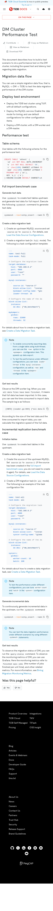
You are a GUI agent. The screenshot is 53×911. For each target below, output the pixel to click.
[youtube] (26, 875)
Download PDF (14, 51)
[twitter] (18, 870)
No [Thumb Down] (17, 710)
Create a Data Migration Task (20, 342)
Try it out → (26, 5)
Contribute (11, 43)
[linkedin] (24, 870)
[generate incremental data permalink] (31, 619)
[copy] (47, 159)
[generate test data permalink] (23, 196)
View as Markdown (19, 47)
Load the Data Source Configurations (25, 242)
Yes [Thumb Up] (7, 710)
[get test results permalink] (20, 394)
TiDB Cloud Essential (17, 2)
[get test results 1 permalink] (20, 667)
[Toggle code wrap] (44, 159)
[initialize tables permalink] (19, 454)
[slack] (35, 870)
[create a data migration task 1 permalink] (32, 468)
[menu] (4, 9)
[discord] (41, 870)
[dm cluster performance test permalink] (39, 34)
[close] (48, 890)
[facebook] (29, 870)
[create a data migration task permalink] (32, 230)
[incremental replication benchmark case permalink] (10, 447)
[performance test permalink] (31, 135)
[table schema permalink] (21, 143)
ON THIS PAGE (26, 17)
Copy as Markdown (38, 43)
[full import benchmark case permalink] (38, 190)
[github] (12, 870)
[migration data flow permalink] (34, 76)
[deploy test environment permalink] (42, 96)
